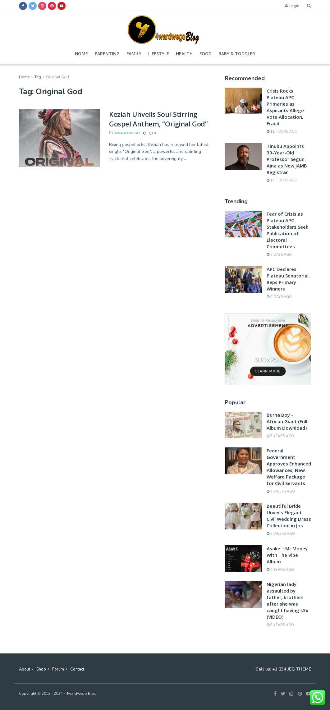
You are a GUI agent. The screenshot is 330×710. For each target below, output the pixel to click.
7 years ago (280, 436)
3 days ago (279, 254)
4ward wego (127, 133)
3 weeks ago (281, 533)
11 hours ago (282, 131)
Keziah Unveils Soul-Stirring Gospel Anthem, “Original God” (158, 118)
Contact (77, 669)
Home (81, 54)
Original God (57, 77)
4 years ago (280, 569)
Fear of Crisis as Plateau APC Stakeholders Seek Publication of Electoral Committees (287, 230)
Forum (58, 669)
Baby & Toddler (236, 54)
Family (133, 54)
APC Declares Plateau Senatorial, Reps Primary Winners (288, 279)
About (24, 669)
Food (205, 54)
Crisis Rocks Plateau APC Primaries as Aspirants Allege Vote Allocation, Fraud (285, 107)
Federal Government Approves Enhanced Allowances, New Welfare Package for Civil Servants (289, 466)
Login (292, 5)
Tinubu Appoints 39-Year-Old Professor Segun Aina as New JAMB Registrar (287, 159)
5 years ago (280, 625)
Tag (37, 77)
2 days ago (279, 297)
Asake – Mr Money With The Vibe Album (287, 555)
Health (184, 54)
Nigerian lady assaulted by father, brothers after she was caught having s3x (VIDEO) (287, 600)
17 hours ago (282, 180)
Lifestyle (158, 54)
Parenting (107, 54)
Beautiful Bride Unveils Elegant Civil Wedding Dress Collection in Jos (289, 516)
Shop (41, 669)
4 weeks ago (281, 491)
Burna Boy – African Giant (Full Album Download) (287, 421)
